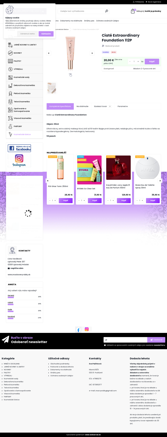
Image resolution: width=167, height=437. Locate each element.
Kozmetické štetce (19, 134)
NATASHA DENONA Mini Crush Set (30, 206)
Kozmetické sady (18, 77)
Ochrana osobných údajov (107, 21)
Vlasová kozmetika (19, 118)
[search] (106, 11)
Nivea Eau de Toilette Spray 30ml (144, 186)
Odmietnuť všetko (27, 34)
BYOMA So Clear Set (86, 188)
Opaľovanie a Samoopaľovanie (19, 109)
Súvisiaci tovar (103, 106)
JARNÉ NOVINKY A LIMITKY (22, 45)
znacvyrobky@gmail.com (106, 391)
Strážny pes (89, 21)
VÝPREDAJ (15, 69)
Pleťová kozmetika (19, 93)
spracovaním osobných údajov (129, 345)
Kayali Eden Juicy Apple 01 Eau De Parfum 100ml (118, 186)
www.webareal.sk (93, 435)
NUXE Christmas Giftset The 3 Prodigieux (30, 186)
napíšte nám (17, 268)
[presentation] (49, 53)
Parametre (123, 106)
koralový (11, 316)
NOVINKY (15, 53)
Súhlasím (46, 33)
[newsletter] (156, 339)
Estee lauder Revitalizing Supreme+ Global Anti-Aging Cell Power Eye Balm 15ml (31, 229)
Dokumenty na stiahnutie (71, 21)
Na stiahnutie (82, 106)
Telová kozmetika (19, 101)
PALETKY (14, 61)
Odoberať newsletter (29, 342)
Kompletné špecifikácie (60, 106)
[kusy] (134, 62)
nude (10, 309)
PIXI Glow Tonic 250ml (58, 186)
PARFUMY (15, 126)
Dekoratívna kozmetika (21, 85)
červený (11, 295)
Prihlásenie (139, 2)
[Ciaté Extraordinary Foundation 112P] (70, 53)
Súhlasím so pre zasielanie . (136, 345)
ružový (10, 302)
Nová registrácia (154, 2)
